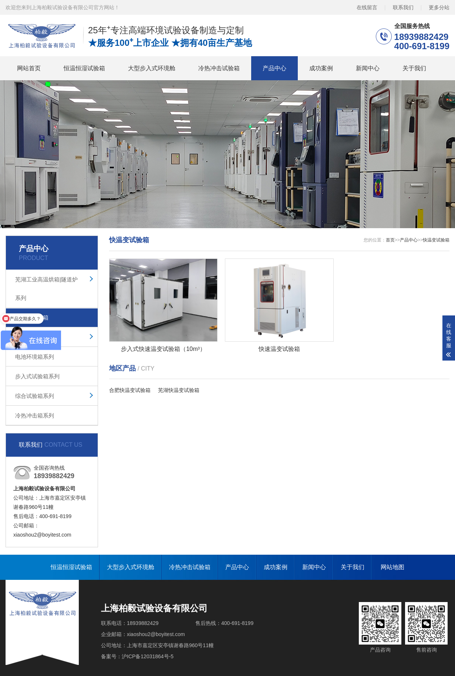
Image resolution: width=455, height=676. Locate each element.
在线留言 (367, 7)
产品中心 (274, 68)
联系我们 (403, 7)
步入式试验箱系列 (37, 376)
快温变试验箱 (31, 317)
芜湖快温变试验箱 (178, 390)
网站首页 (29, 68)
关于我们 (414, 68)
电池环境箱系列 (34, 357)
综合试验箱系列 (34, 396)
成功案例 (321, 68)
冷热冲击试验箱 (219, 68)
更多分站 (439, 7)
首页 (390, 240)
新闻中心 (368, 68)
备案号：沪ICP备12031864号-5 (137, 656)
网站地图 (392, 567)
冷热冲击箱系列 (34, 415)
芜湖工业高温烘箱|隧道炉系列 (46, 288)
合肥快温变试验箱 (130, 390)
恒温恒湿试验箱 (84, 68)
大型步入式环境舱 (151, 68)
